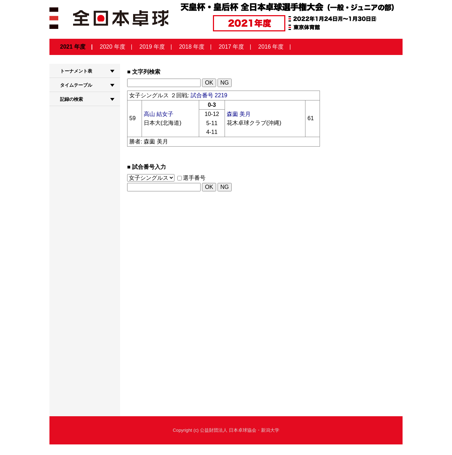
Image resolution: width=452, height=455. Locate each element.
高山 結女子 (158, 114)
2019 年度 (152, 47)
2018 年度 (191, 47)
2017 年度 (231, 47)
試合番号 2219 (209, 95)
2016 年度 (271, 47)
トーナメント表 (76, 71)
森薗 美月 (239, 114)
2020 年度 (112, 47)
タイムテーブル (76, 85)
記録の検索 (71, 99)
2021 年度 (72, 47)
